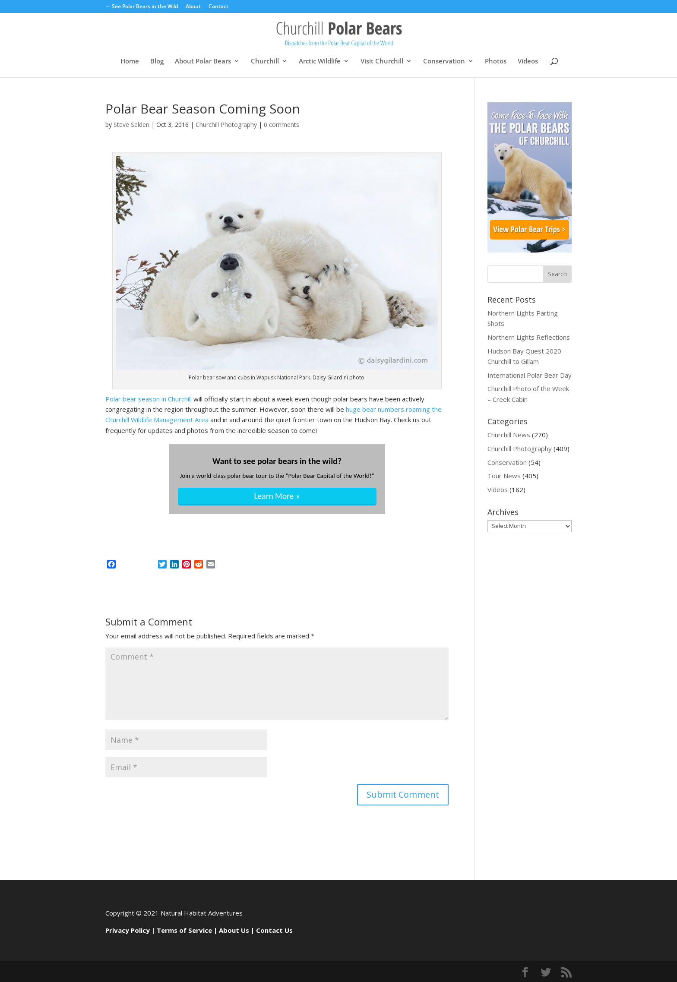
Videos (528, 61)
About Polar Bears (203, 61)
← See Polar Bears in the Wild (141, 7)
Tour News (504, 475)
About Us (234, 930)
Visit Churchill (382, 61)
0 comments (281, 124)
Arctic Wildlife (320, 61)
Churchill (265, 61)
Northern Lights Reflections (528, 337)
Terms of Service (184, 930)
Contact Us (274, 930)
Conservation (444, 61)
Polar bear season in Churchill (149, 399)
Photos (495, 61)
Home (129, 61)
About (193, 7)
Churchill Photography (226, 124)
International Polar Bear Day (529, 375)
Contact (218, 7)
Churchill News (508, 434)
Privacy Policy (127, 930)
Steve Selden (131, 124)
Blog (157, 61)
